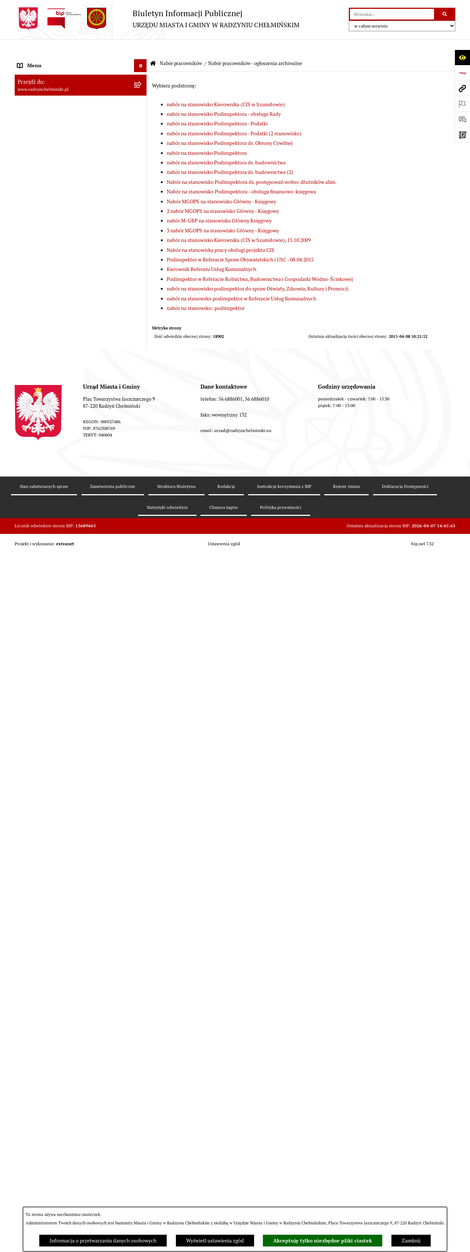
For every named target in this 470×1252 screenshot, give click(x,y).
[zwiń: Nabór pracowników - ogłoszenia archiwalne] (141, 936)
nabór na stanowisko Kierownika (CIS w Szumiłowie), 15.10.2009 (239, 223)
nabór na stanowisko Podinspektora (207, 135)
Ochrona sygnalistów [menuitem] (40, 164)
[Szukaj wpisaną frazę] (445, 14)
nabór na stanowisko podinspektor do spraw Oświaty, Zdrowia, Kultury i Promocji (257, 271)
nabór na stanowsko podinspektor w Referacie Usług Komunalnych (241, 281)
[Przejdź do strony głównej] (157, 18)
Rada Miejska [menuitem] (32, 99)
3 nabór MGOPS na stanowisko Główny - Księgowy (223, 213)
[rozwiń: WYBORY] (141, 87)
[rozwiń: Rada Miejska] (141, 100)
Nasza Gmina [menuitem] (32, 61)
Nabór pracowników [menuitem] (39, 202)
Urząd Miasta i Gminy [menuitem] (41, 125)
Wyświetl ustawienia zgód (215, 1240)
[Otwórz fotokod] (462, 134)
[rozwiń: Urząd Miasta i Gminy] (141, 125)
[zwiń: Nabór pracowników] (141, 203)
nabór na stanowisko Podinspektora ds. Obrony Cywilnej (230, 125)
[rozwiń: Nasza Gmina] (141, 61)
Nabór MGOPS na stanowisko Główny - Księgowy (221, 184)
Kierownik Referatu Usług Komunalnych (211, 252)
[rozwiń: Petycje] (141, 151)
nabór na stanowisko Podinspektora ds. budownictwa (226, 145)
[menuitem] (81, 87)
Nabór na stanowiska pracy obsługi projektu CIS (220, 232)
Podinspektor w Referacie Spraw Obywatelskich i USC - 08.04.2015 (240, 242)
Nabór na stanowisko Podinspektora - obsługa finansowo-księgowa (241, 174)
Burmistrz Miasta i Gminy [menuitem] (46, 112)
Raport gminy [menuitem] (32, 74)
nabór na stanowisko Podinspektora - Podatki (217, 106)
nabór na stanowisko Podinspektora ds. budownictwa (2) (230, 154)
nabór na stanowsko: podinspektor (206, 291)
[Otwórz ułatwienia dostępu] (462, 57)
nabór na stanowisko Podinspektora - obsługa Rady (224, 96)
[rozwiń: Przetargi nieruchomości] (141, 190)
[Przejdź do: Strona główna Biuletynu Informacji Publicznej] (153, 46)
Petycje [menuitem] (25, 151)
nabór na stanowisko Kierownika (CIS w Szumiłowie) (226, 86)
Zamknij (411, 1240)
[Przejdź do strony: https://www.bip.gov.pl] (462, 73)
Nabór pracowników (181, 46)
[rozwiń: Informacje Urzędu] (141, 138)
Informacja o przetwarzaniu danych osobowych (103, 1240)
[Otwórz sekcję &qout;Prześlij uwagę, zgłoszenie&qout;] (462, 119)
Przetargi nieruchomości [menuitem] (44, 189)
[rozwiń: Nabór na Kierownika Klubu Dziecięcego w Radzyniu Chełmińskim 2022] (141, 654)
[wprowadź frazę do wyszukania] (392, 14)
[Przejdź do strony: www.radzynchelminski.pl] (462, 88)
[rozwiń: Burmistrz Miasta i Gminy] (141, 112)
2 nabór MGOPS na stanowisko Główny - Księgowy (223, 193)
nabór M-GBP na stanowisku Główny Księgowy (219, 203)
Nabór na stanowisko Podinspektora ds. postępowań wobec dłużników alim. (252, 164)
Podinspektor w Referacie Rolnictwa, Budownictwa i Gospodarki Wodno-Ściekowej (260, 261)
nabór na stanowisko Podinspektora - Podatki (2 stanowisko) (234, 116)
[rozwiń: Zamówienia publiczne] (141, 177)
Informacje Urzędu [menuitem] (38, 138)
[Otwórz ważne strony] (462, 103)
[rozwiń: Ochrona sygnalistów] (141, 164)
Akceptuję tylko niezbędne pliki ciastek (322, 1240)
